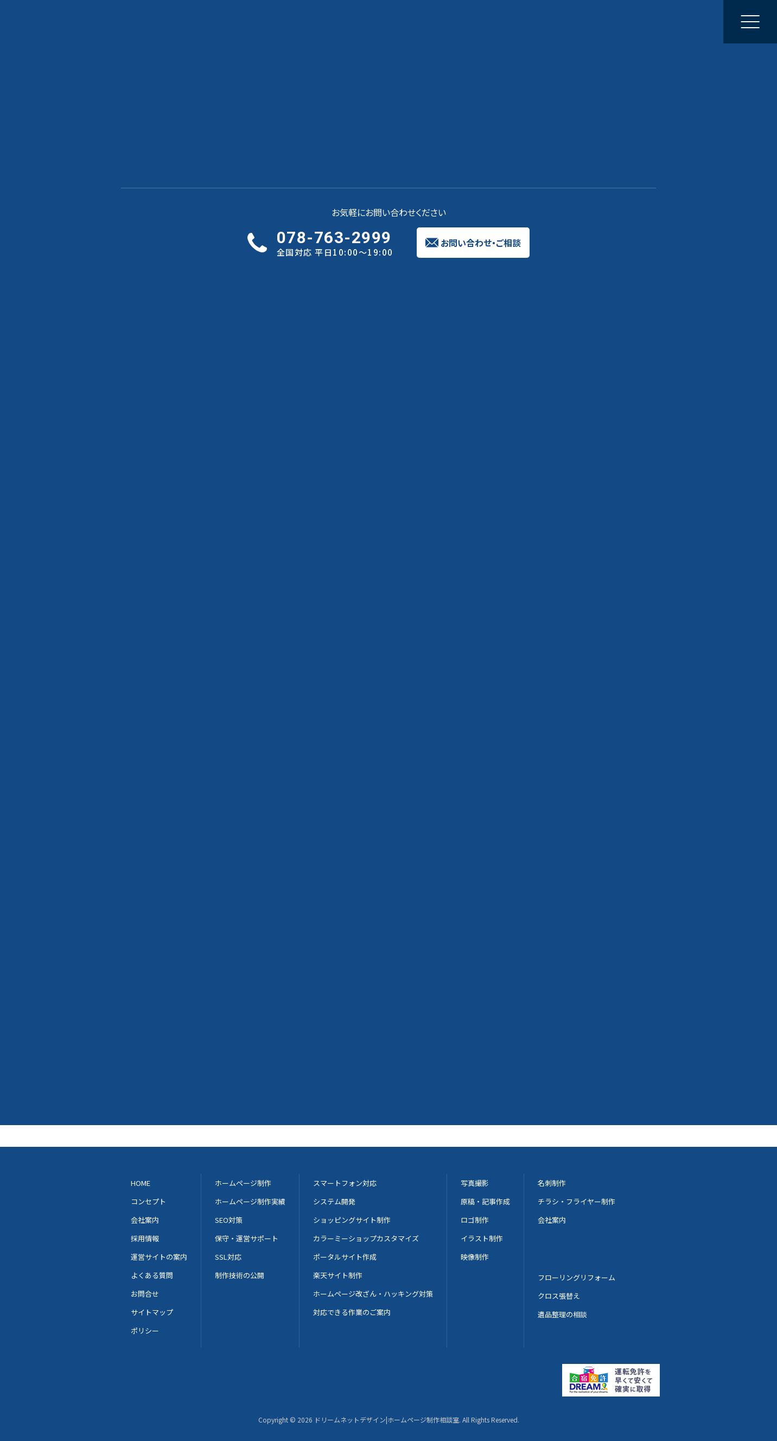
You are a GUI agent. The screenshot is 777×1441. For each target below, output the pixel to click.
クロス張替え (559, 1296)
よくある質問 (604, 269)
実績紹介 (389, 269)
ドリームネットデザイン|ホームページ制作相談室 (386, 1419)
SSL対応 (228, 1257)
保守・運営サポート (246, 1238)
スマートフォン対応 (345, 1183)
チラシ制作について (165, 975)
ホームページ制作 (210, 21)
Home (129, 73)
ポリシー (145, 1330)
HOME (140, 1183)
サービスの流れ (281, 269)
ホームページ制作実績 (250, 1201)
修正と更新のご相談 (343, 21)
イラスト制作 (482, 1238)
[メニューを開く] (750, 21)
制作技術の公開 (239, 1275)
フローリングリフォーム (576, 1277)
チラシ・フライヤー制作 (576, 1201)
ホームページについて (169, 949)
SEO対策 (229, 1220)
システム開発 (334, 1201)
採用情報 (525, 21)
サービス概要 (173, 269)
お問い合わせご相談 (689, 21)
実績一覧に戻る (388, 330)
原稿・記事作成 (485, 1201)
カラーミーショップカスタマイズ (366, 1238)
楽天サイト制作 (337, 1275)
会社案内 (476, 21)
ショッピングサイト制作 (352, 1220)
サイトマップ (152, 1312)
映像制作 (475, 1257)
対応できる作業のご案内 (352, 1312)
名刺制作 (552, 1183)
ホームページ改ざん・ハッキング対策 (373, 1293)
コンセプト (148, 1201)
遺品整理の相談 (562, 1314)
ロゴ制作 (475, 1220)
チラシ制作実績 (181, 73)
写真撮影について (160, 962)
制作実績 (274, 21)
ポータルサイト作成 (345, 1257)
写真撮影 (475, 1183)
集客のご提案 (419, 21)
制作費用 (496, 269)
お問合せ (145, 1293)
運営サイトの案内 (159, 1257)
